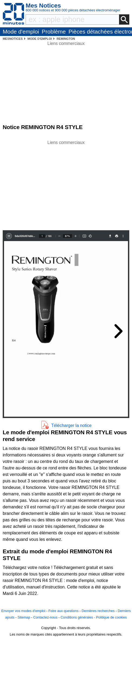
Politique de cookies (111, 617)
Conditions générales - (78, 617)
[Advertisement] (66, 184)
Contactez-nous (45, 617)
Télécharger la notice (71, 425)
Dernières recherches (98, 611)
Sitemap (24, 617)
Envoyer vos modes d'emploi (23, 611)
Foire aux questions (63, 611)
